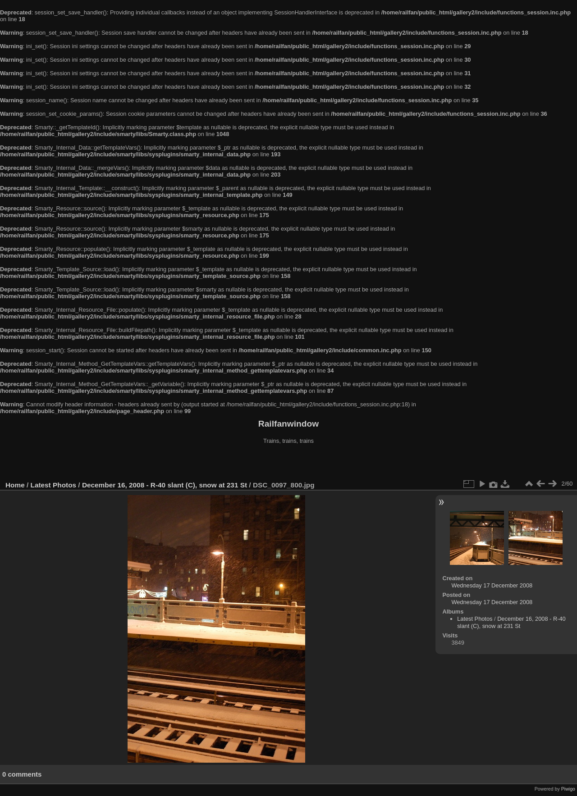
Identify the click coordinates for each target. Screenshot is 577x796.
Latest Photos (54, 485)
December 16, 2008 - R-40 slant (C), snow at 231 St (164, 485)
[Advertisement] (288, 463)
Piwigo (568, 788)
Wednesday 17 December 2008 (491, 585)
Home (15, 485)
